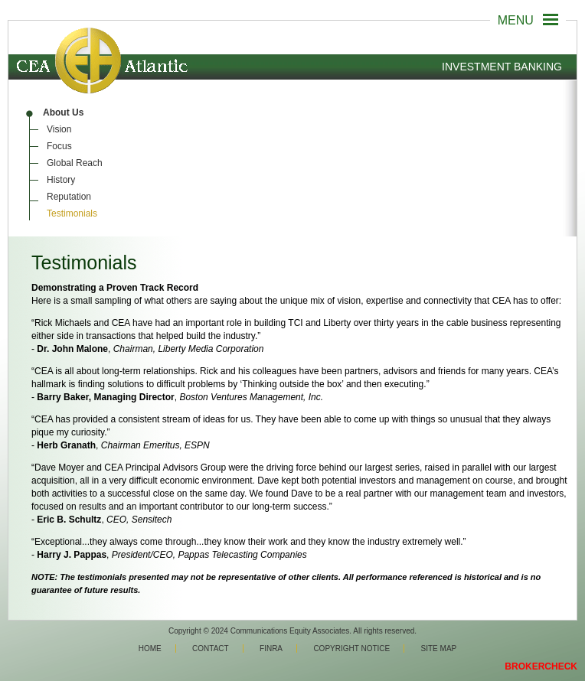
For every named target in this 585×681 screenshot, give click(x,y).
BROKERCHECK (541, 666)
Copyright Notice (351, 648)
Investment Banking (502, 66)
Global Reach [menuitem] (75, 163)
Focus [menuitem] (59, 146)
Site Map (439, 648)
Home (150, 648)
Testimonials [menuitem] (72, 213)
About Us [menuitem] (63, 112)
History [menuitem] (61, 179)
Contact (210, 648)
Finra (271, 648)
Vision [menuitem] (59, 129)
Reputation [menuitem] (69, 196)
